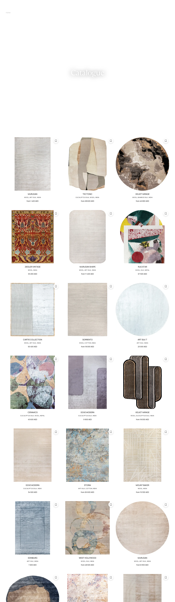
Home (8, 12)
